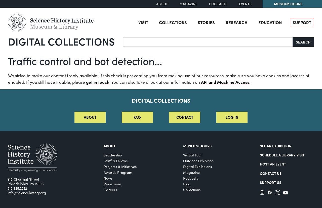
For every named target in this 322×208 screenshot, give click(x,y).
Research (237, 22)
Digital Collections (61, 41)
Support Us (270, 182)
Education (270, 22)
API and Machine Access (225, 82)
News (108, 178)
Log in (232, 117)
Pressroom (112, 184)
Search (303, 42)
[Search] (208, 42)
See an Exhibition (276, 145)
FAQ (137, 117)
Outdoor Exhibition (198, 160)
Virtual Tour (192, 155)
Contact (184, 117)
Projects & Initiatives (120, 166)
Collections (173, 22)
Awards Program (118, 172)
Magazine (188, 4)
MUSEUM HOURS (197, 145)
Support (302, 22)
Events (245, 4)
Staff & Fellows (116, 160)
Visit (143, 22)
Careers (110, 189)
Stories (206, 22)
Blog (186, 184)
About (162, 4)
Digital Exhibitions (197, 166)
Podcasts (218, 4)
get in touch (97, 82)
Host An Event (273, 164)
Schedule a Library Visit (282, 154)
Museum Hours (288, 3)
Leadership (113, 155)
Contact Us (270, 173)
